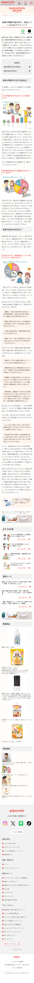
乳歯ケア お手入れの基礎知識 (12, 931)
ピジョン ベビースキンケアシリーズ (14, 934)
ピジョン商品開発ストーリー (12, 857)
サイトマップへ (17, 956)
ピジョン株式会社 (17, 974)
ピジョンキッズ (8, 946)
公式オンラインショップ (11, 854)
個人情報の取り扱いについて (13, 971)
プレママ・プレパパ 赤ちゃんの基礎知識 (15, 884)
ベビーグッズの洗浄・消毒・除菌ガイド (15, 923)
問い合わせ (26, 971)
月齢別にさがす (19, 3)
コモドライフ (8, 903)
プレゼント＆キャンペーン (11, 874)
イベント (6, 871)
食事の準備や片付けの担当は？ (12, 67)
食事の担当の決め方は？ (11, 71)
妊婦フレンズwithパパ (10, 888)
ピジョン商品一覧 (9, 850)
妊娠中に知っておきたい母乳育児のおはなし (16, 892)
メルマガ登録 (17, 838)
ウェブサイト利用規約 (17, 968)
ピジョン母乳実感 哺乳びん (11, 920)
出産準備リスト (8, 861)
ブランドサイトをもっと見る (13, 950)
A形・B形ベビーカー (10, 942)
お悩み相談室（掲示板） (11, 906)
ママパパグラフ (5, 15)
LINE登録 (25, 3)
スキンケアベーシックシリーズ (13, 938)
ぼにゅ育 (6, 895)
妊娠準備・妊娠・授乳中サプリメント (14, 916)
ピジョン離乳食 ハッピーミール (13, 927)
